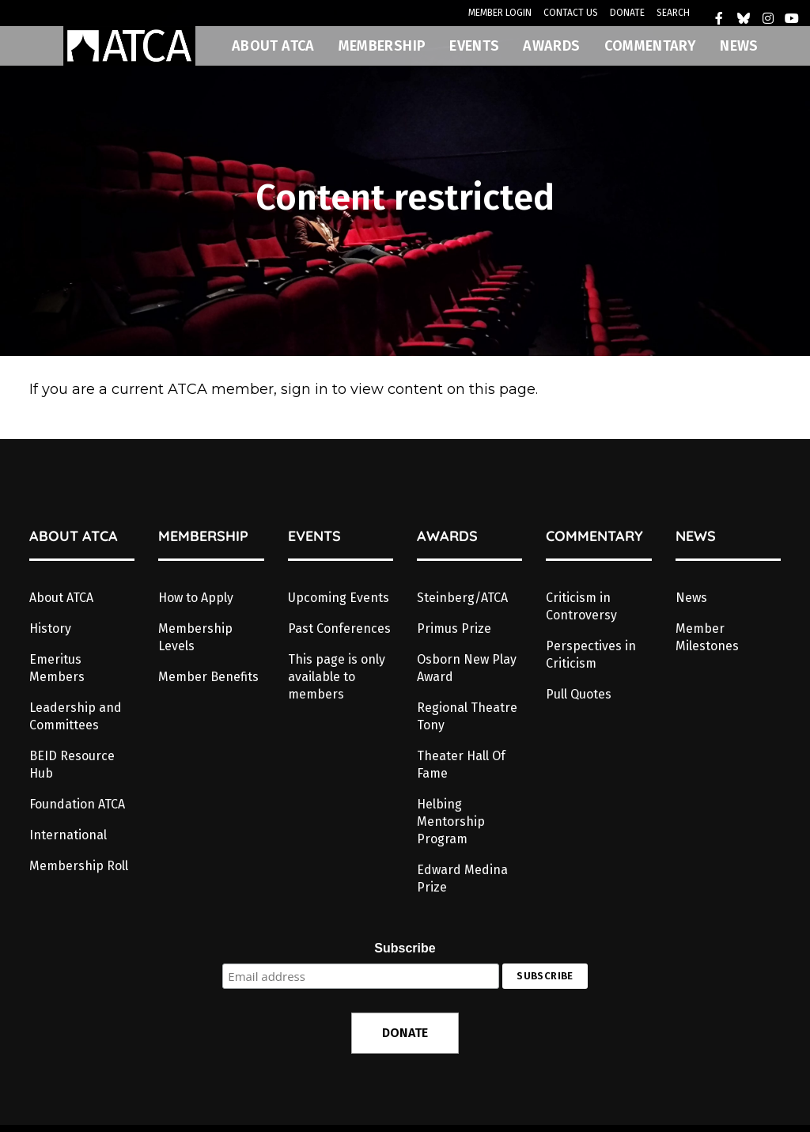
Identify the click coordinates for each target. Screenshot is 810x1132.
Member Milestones (707, 637)
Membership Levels (195, 637)
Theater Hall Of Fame (461, 764)
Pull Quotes (578, 694)
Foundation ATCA (77, 804)
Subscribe (404, 948)
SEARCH (673, 12)
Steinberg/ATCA (462, 597)
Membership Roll (78, 865)
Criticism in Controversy (581, 606)
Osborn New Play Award (467, 668)
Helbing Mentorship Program (451, 821)
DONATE (627, 12)
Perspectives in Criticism (591, 654)
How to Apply (195, 597)
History (50, 628)
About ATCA (61, 597)
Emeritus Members (57, 668)
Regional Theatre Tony (467, 716)
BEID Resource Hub (72, 764)
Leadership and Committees (75, 716)
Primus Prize (454, 628)
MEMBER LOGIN (500, 12)
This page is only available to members (336, 677)
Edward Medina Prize (462, 878)
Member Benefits (208, 676)
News (691, 597)
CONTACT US (570, 12)
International (68, 834)
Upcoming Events (338, 597)
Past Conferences (339, 628)
